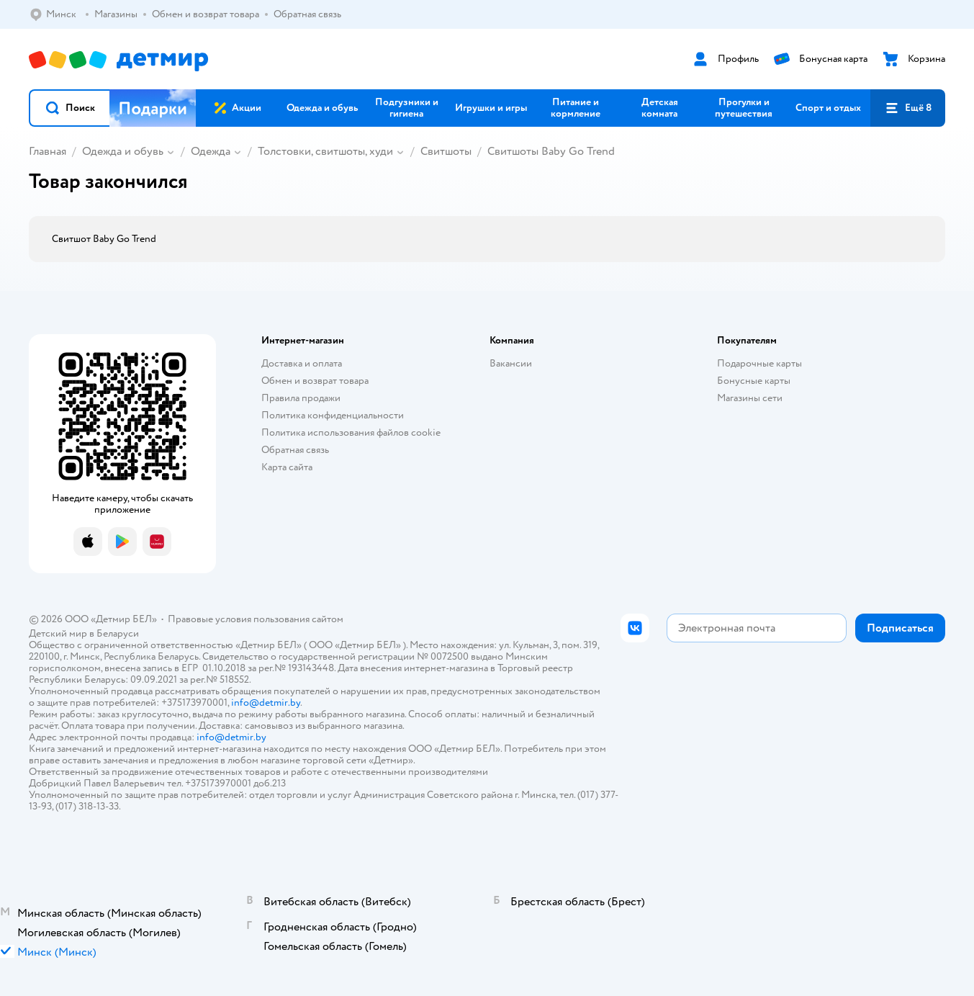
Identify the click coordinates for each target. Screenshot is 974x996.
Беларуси (117, 633)
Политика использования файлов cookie (351, 432)
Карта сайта (286, 467)
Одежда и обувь (122, 151)
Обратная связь (295, 450)
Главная (47, 151)
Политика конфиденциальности (332, 415)
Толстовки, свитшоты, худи (325, 151)
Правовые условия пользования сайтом (255, 619)
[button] (69, 108)
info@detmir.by (265, 702)
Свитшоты (446, 151)
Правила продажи (301, 398)
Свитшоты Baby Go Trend (551, 151)
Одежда (210, 151)
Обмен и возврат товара (315, 380)
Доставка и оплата (301, 363)
